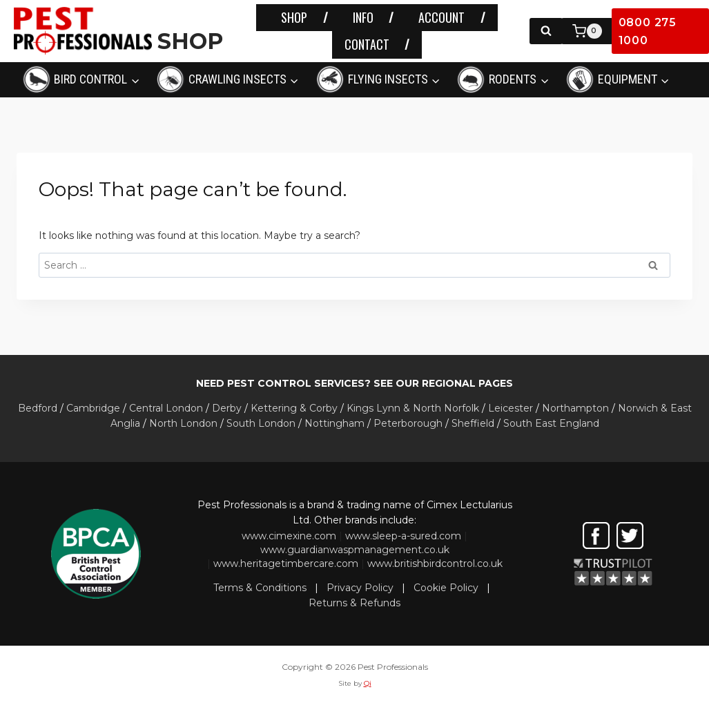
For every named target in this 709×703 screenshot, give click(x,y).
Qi (367, 683)
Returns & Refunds (354, 603)
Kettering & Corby (294, 408)
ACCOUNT (441, 17)
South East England (551, 423)
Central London (166, 408)
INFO (363, 17)
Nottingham (334, 423)
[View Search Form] (546, 31)
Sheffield (472, 423)
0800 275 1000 (648, 31)
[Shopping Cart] (587, 31)
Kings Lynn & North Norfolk (413, 408)
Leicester (510, 408)
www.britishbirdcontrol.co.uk (435, 563)
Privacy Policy (360, 587)
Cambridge (93, 408)
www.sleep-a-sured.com (403, 536)
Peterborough (408, 423)
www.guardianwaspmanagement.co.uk (354, 549)
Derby (227, 408)
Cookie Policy (446, 587)
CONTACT (366, 44)
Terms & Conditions (260, 587)
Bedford (37, 408)
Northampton (575, 408)
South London (260, 423)
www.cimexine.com (289, 536)
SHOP (294, 17)
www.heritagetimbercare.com (285, 563)
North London (183, 423)
